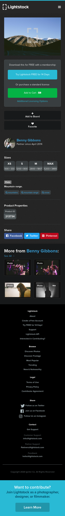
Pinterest (49, 236)
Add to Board (32, 115)
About (32, 316)
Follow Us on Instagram (35, 415)
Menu (59, 7)
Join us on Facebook (35, 410)
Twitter (31, 236)
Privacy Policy (32, 386)
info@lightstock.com (32, 438)
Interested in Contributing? (32, 338)
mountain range (29, 192)
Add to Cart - (32, 93)
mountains (12, 192)
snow (45, 192)
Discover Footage (32, 355)
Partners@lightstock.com (32, 447)
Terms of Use (32, 382)
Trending (32, 364)
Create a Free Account (32, 320)
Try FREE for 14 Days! (32, 324)
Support (32, 329)
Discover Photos (32, 351)
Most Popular (32, 360)
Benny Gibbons (29, 140)
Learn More (32, 507)
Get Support (32, 429)
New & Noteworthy (32, 369)
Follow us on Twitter (34, 405)
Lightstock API (32, 334)
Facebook (14, 236)
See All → (9, 256)
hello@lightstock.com (32, 456)
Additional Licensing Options (32, 101)
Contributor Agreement (33, 391)
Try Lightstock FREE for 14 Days (33, 74)
